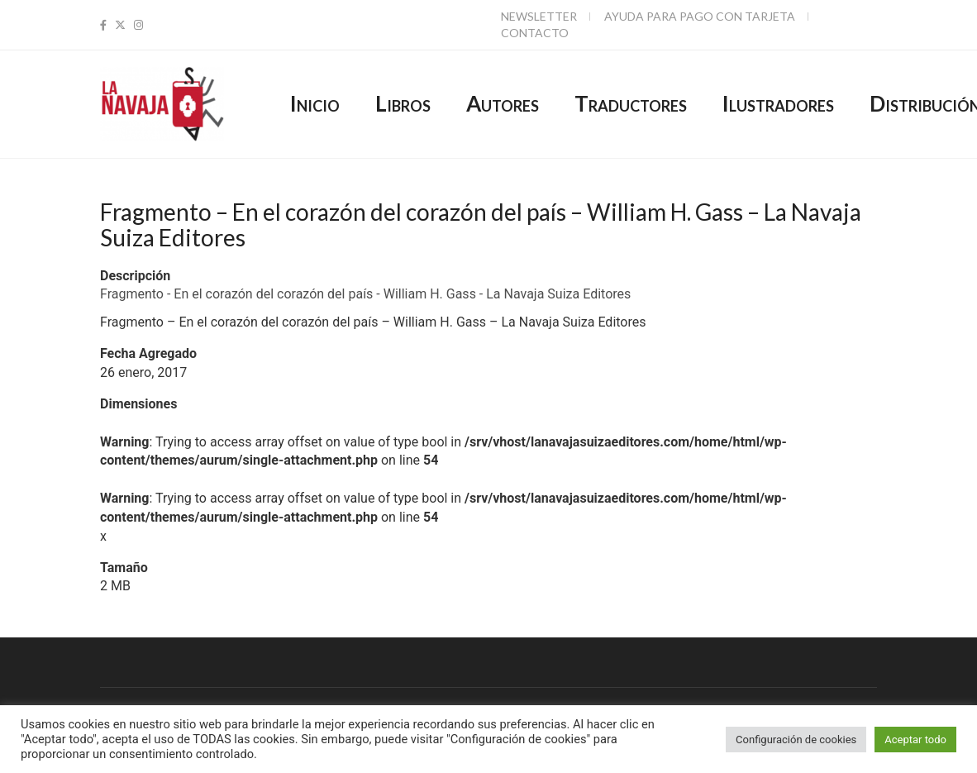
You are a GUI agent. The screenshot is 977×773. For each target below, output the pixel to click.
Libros (403, 103)
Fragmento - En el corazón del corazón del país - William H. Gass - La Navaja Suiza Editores (365, 294)
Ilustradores (778, 103)
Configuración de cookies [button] (796, 739)
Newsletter (539, 16)
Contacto (535, 33)
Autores (502, 103)
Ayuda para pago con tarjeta (699, 16)
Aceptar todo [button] (915, 739)
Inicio (315, 103)
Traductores (630, 103)
